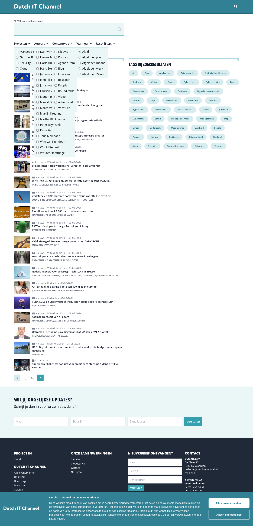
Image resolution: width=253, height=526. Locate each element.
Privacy (154, 136)
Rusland (217, 136)
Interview (64, 74)
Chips (154, 82)
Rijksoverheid (196, 136)
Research (64, 80)
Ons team (19, 477)
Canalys (75, 459)
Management (207, 118)
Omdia (135, 127)
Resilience (173, 136)
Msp (226, 118)
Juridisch (223, 109)
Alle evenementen (24, 472)
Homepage (20, 481)
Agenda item (66, 63)
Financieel (193, 100)
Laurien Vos (48, 91)
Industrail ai (161, 109)
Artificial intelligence (215, 73)
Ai (133, 73)
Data (232, 82)
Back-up (136, 82)
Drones (136, 100)
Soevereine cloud (175, 146)
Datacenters (161, 91)
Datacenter (138, 91)
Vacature (64, 108)
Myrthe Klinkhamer (52, 119)
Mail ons (190, 473)
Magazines (20, 485)
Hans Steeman (49, 68)
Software (199, 146)
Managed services (180, 118)
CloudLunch (78, 463)
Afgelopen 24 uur (93, 74)
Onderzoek (155, 127)
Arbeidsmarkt (187, 73)
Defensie (182, 91)
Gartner (75, 467)
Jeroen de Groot (50, 74)
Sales (135, 146)
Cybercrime (189, 82)
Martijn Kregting (50, 113)
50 (32, 378)
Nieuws (63, 52)
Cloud (24, 68)
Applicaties (164, 73)
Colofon (18, 489)
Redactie (45, 130)
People (62, 85)
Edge (152, 100)
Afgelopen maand (94, 63)
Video (62, 97)
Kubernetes (138, 118)
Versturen (193, 421)
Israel (206, 109)
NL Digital (76, 472)
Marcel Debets (49, 102)
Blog (61, 68)
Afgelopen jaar (91, 57)
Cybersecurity (213, 82)
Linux (158, 118)
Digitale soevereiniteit (208, 91)
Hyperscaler (138, 109)
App (147, 73)
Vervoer (218, 146)
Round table (66, 91)
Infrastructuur (185, 109)
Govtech (213, 100)
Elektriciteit (171, 100)
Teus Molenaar (50, 136)
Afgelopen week (92, 68)
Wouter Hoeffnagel (52, 153)
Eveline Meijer (49, 57)
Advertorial (65, 102)
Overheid (199, 127)
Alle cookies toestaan (229, 503)
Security (25, 63)
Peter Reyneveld (50, 125)
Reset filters (105, 44)
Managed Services (32, 52)
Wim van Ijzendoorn (53, 142)
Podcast (63, 57)
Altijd (85, 52)
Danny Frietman (50, 52)
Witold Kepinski (50, 147)
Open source (177, 127)
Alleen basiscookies (229, 514)
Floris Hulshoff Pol (52, 63)
